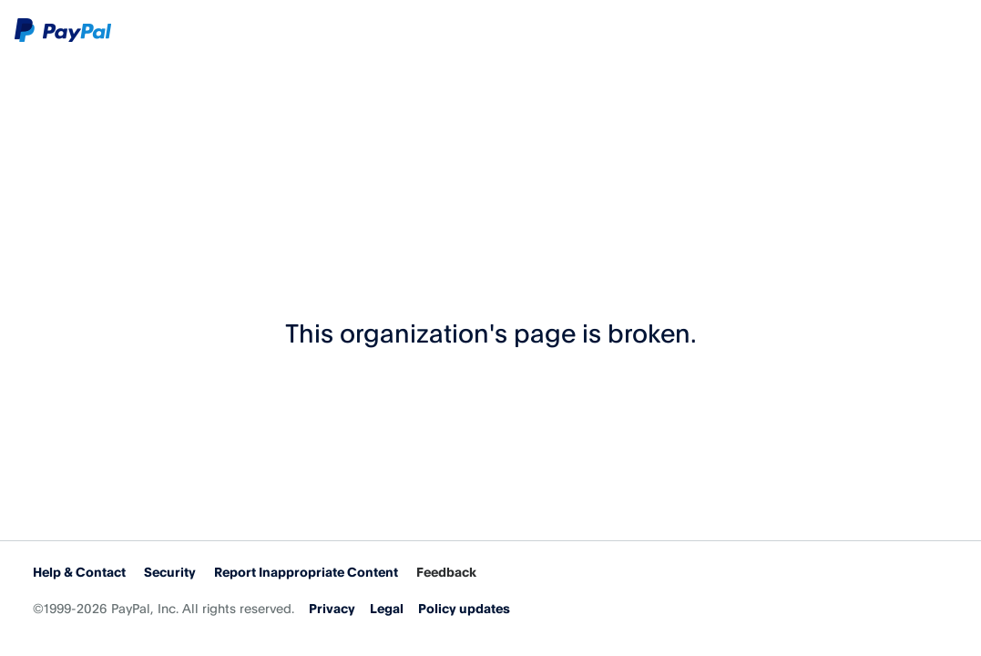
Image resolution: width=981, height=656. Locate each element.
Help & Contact (79, 571)
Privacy (332, 608)
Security (170, 571)
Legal (387, 608)
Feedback (446, 571)
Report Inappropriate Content (306, 571)
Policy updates (464, 608)
